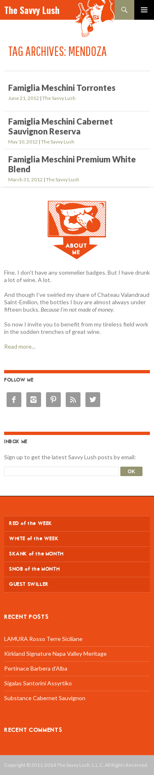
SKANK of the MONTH (36, 554)
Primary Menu (144, 10)
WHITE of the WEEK (33, 538)
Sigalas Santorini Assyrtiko (38, 683)
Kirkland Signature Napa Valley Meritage (55, 653)
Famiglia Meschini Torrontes (61, 88)
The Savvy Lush (32, 9)
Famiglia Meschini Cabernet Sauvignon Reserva (60, 126)
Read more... (19, 346)
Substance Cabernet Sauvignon (44, 697)
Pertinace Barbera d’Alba (35, 668)
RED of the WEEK (30, 523)
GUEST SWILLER (29, 584)
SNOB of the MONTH (34, 569)
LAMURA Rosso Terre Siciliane (43, 638)
